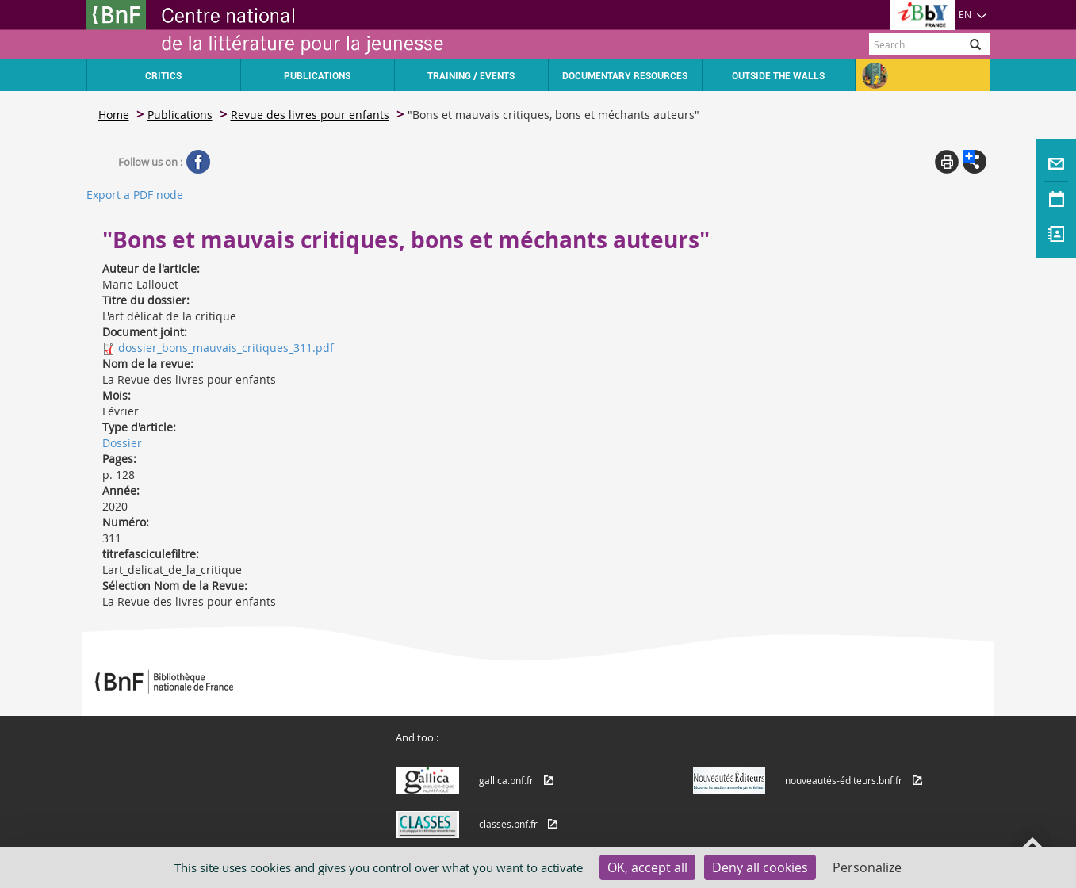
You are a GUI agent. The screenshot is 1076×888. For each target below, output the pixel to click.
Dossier (122, 442)
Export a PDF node (134, 194)
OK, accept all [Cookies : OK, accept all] (647, 867)
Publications (180, 114)
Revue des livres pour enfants (310, 114)
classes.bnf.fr (508, 823)
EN (973, 14)
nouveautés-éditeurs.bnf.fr (843, 780)
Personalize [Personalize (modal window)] (867, 867)
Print (947, 162)
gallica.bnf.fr (506, 780)
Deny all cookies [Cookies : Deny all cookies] (760, 867)
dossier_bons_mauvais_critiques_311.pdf (226, 347)
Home (113, 114)
